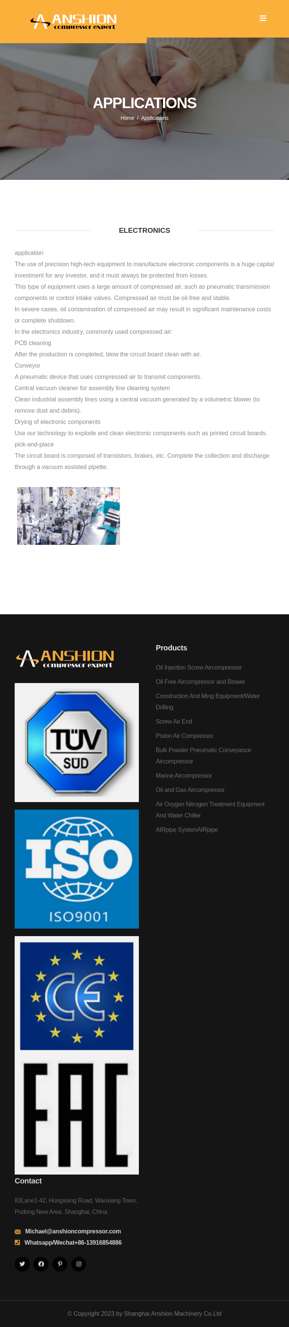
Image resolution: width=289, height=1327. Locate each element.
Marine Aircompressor (184, 782)
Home (127, 118)
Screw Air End (174, 728)
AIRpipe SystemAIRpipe (187, 836)
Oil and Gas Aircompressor (190, 796)
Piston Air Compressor (184, 742)
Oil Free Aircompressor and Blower (200, 688)
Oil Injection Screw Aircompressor (199, 674)
